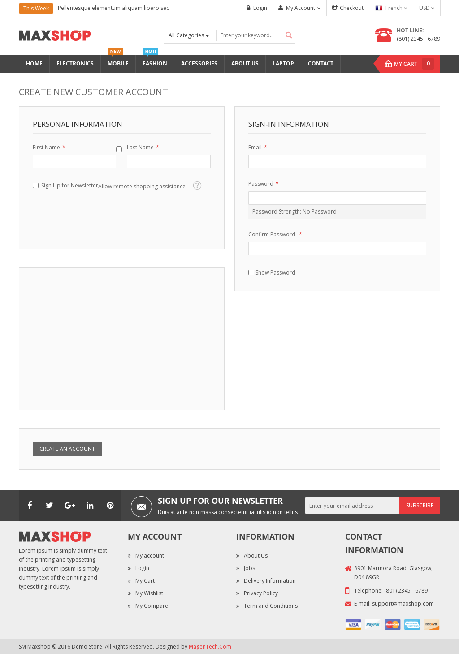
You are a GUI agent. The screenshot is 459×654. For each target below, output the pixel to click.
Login (260, 8)
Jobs (249, 568)
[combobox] (256, 35)
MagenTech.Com (210, 646)
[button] (197, 185)
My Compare (151, 606)
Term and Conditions (271, 606)
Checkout (352, 8)
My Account (300, 8)
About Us (256, 555)
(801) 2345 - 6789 (418, 39)
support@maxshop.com (403, 603)
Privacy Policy (261, 593)
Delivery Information (270, 580)
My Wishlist (149, 593)
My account (149, 555)
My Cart (145, 580)
